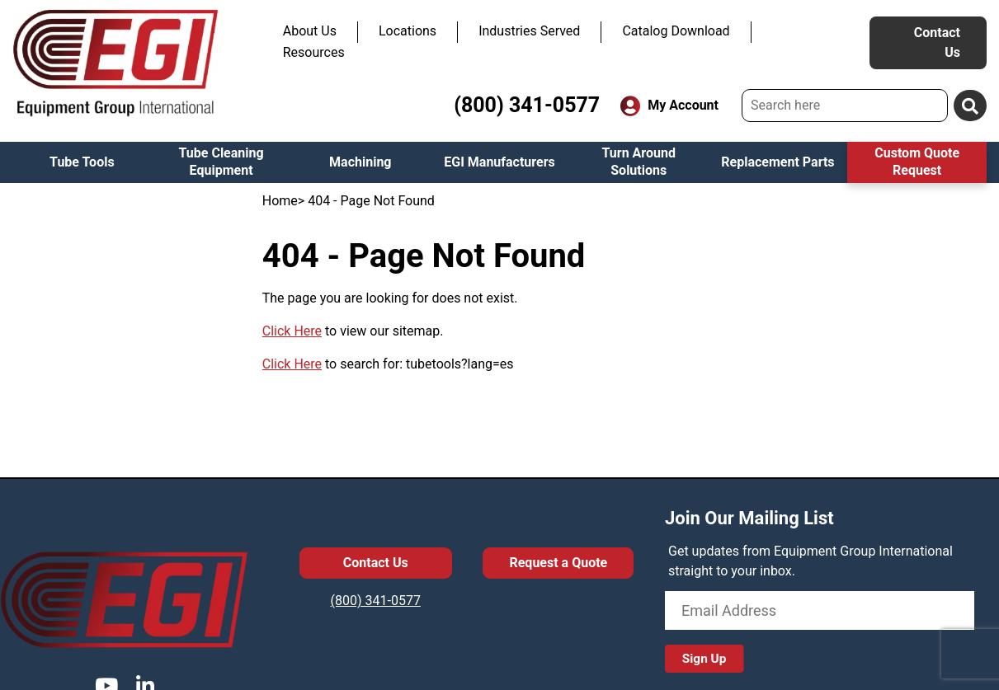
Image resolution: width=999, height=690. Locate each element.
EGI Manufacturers (499, 162)
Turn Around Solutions (639, 161)
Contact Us (937, 42)
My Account (669, 106)
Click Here (292, 331)
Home (280, 201)
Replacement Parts (777, 162)
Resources (314, 52)
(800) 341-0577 (527, 105)
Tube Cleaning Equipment (221, 161)
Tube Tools (82, 162)
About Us (310, 31)
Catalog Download (675, 31)
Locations (407, 31)
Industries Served (529, 31)
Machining (360, 162)
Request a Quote (558, 562)
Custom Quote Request (916, 161)
